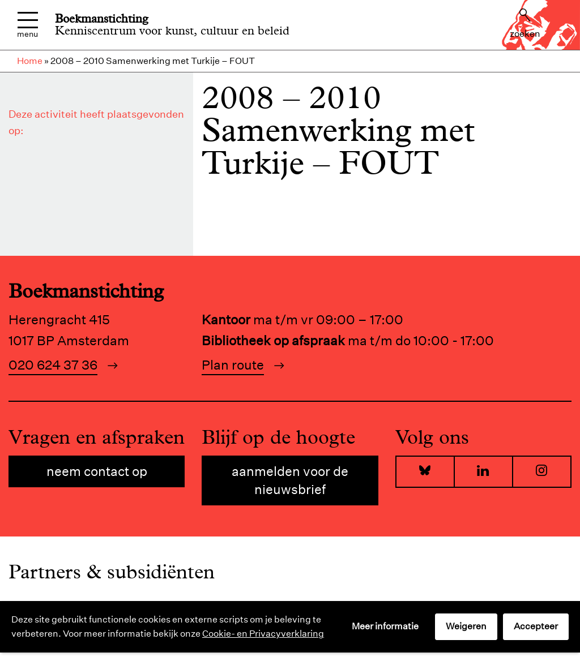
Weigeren (466, 626)
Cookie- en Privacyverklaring (263, 633)
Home (29, 60)
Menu (27, 25)
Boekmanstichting (101, 18)
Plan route (233, 364)
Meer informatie (385, 626)
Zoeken (525, 23)
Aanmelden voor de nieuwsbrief (290, 480)
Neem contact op (96, 471)
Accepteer (536, 626)
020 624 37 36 (52, 364)
